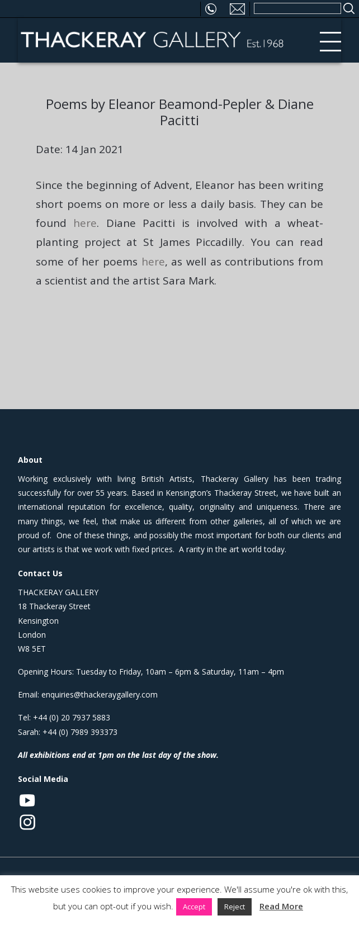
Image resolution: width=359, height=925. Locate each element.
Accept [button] (194, 907)
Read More (281, 906)
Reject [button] (234, 907)
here (85, 223)
